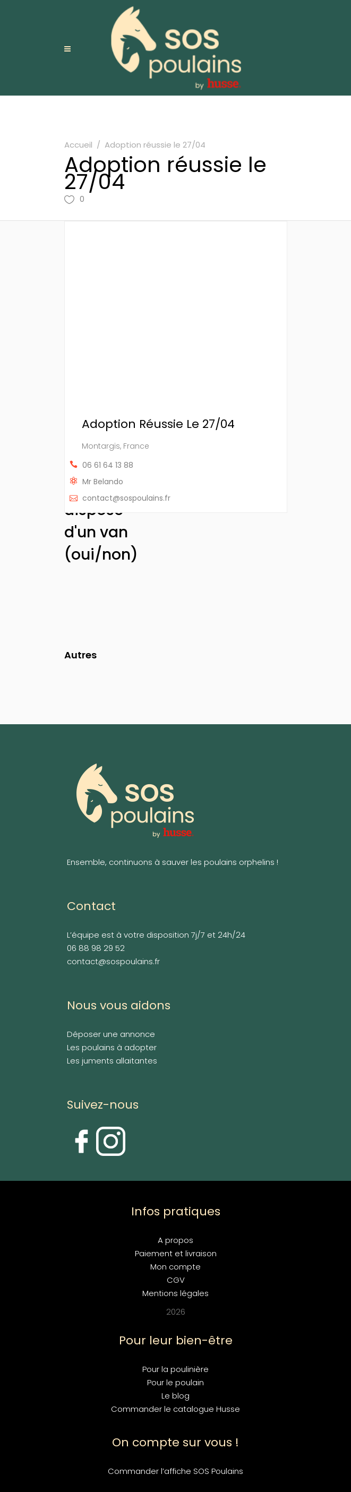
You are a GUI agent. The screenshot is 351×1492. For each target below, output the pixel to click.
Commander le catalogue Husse (175, 1408)
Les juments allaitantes (112, 1060)
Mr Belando (102, 481)
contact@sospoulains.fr (126, 498)
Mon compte (175, 1266)
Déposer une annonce (111, 1034)
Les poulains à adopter (112, 1047)
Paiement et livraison (176, 1253)
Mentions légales (175, 1293)
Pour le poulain (175, 1382)
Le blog (175, 1395)
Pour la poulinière (175, 1369)
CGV (176, 1279)
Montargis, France (115, 446)
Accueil (78, 144)
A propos (175, 1240)
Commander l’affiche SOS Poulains (175, 1471)
